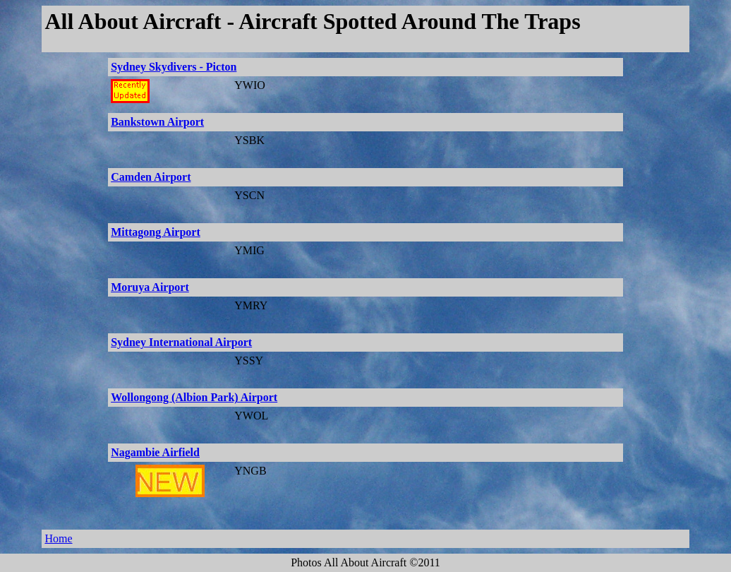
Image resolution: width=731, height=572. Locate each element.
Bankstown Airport (157, 122)
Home (58, 538)
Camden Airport (151, 177)
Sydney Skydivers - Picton (173, 67)
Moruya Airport (150, 287)
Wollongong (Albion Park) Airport (194, 397)
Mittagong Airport (155, 232)
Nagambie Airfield (155, 452)
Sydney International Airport (181, 342)
